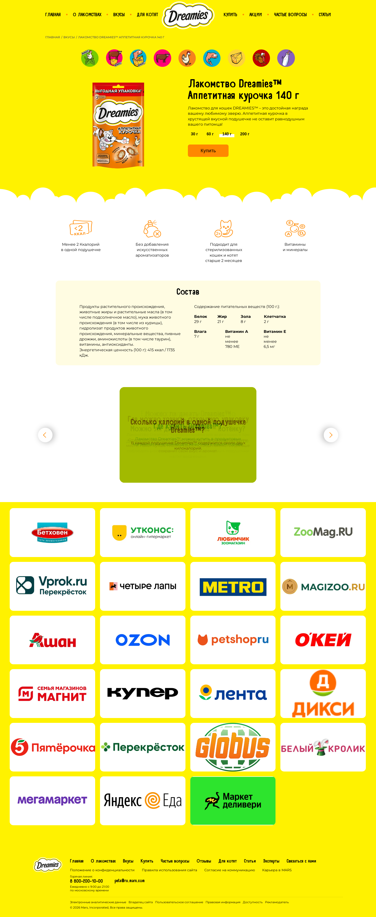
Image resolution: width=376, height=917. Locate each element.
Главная (52, 37)
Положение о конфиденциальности (102, 870)
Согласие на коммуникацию (229, 870)
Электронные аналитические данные (98, 902)
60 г (210, 134)
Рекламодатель (277, 902)
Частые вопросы (175, 861)
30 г (194, 134)
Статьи (250, 861)
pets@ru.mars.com (130, 881)
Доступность (253, 902)
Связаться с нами (301, 861)
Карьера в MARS (277, 870)
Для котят (227, 861)
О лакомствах (103, 861)
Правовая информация (223, 902)
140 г (226, 134)
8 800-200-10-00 (86, 881)
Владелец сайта (141, 902)
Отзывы (204, 861)
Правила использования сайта (169, 870)
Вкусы (69, 37)
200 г (244, 134)
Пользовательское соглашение (179, 902)
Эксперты (271, 861)
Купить (208, 150)
